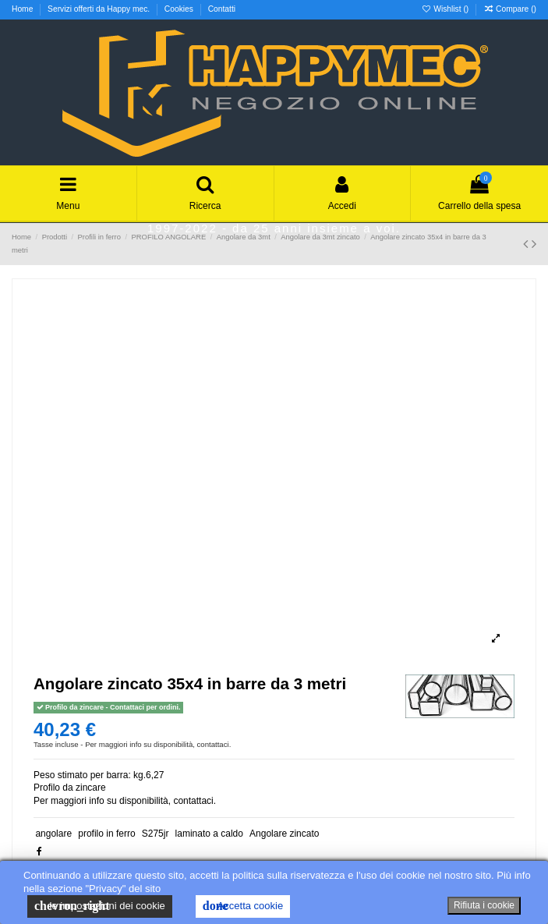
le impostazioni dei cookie (99, 906)
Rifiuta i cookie (484, 905)
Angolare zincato (284, 833)
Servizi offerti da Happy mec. (100, 9)
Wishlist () (446, 9)
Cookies (180, 9)
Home (23, 9)
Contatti (221, 9)
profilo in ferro (106, 833)
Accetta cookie (243, 906)
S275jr (155, 833)
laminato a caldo (209, 833)
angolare (53, 833)
